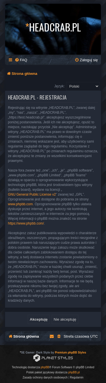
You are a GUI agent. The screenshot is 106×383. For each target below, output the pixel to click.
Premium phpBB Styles (70, 352)
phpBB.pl (74, 372)
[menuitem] (21, 60)
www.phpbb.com (20, 204)
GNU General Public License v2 (32, 194)
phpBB (45, 367)
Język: (59, 86)
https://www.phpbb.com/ (26, 223)
